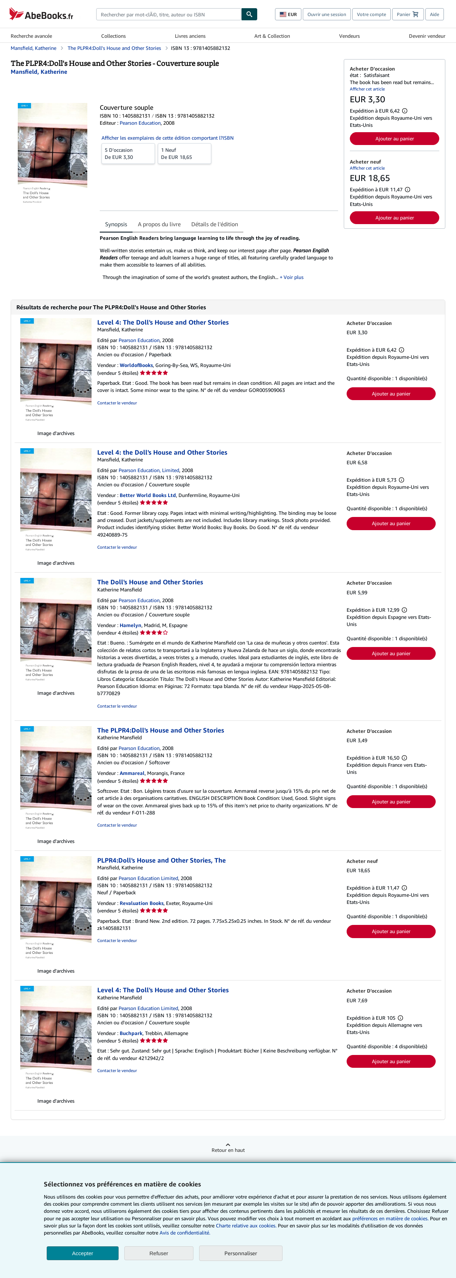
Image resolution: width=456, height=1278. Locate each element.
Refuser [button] (159, 1253)
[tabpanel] (219, 259)
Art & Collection (272, 36)
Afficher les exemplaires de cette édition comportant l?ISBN (168, 138)
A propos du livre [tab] (159, 224)
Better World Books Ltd (148, 495)
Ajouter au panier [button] (394, 138)
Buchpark (131, 1033)
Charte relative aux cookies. (247, 1225)
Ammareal (132, 773)
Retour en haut (228, 1150)
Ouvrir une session (326, 14)
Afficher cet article (367, 89)
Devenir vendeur (427, 36)
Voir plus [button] (294, 277)
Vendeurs (349, 36)
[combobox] (168, 14)
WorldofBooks (136, 365)
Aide (434, 14)
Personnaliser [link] (240, 1253)
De (128, 153)
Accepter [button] (82, 1253)
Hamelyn (130, 625)
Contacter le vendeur (117, 402)
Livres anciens (190, 36)
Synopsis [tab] (116, 224)
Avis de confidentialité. (185, 1233)
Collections (113, 36)
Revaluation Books (142, 903)
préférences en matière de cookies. (390, 1218)
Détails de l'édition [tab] (214, 224)
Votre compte (371, 14)
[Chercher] (249, 14)
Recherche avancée (31, 36)
